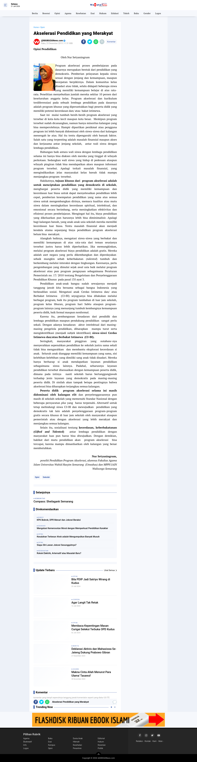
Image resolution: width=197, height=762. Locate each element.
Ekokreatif (27, 742)
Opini (57, 13)
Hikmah (76, 742)
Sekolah (46, 477)
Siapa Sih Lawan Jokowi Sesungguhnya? (56, 545)
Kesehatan (81, 13)
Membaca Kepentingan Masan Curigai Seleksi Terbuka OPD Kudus (93, 627)
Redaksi (139, 741)
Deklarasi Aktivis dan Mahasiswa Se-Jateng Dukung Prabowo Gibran (93, 650)
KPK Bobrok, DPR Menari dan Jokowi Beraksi (59, 520)
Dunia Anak (78, 738)
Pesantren (77, 748)
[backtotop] (98, 754)
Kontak (148, 741)
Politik (100, 748)
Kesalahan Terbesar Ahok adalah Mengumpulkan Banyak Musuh (68, 536)
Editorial (101, 738)
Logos (158, 13)
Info (25, 745)
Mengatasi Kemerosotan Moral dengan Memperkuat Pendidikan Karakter (72, 528)
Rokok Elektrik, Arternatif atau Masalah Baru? (59, 553)
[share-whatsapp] (95, 41)
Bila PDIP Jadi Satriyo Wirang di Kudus (90, 581)
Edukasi (114, 13)
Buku (136, 13)
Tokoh (126, 13)
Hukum (102, 13)
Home (36, 27)
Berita (35, 13)
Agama (68, 13)
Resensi (46, 13)
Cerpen (76, 599)
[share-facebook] (83, 41)
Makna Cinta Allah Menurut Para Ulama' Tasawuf (91, 673)
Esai (93, 13)
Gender (147, 13)
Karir (155, 741)
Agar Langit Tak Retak (84, 602)
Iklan (160, 741)
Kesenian (102, 745)
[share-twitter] (89, 41)
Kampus (51, 745)
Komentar (111, 42)
